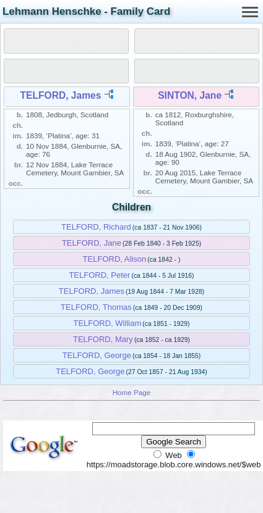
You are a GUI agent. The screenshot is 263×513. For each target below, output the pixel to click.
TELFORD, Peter (99, 275)
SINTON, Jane (190, 95)
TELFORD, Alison (115, 259)
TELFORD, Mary (103, 339)
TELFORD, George (97, 355)
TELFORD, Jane (91, 243)
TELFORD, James (60, 95)
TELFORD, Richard (96, 226)
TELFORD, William (107, 323)
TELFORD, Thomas (96, 307)
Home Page (132, 392)
